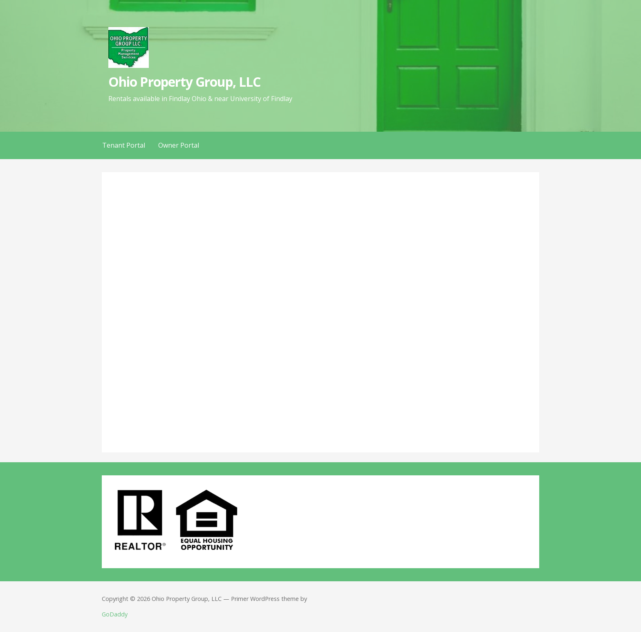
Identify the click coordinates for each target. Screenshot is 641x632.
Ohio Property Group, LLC (184, 81)
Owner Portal (178, 145)
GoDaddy (115, 614)
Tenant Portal (123, 145)
